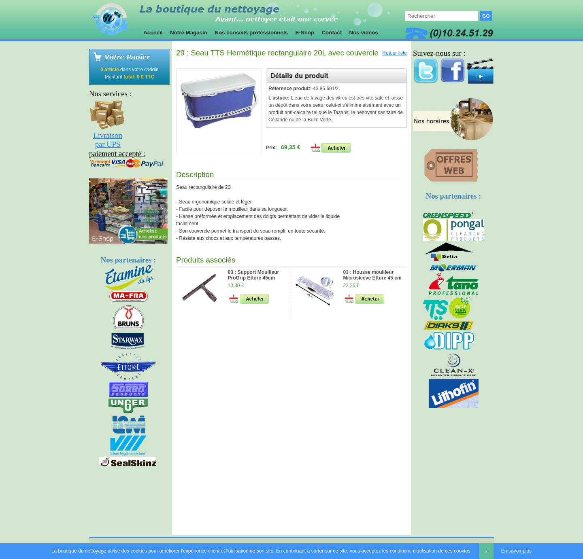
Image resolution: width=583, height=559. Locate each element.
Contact (331, 33)
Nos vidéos (364, 33)
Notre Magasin (188, 33)
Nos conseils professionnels (251, 33)
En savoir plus (516, 551)
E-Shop (305, 33)
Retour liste (394, 53)
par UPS (108, 144)
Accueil (153, 33)
